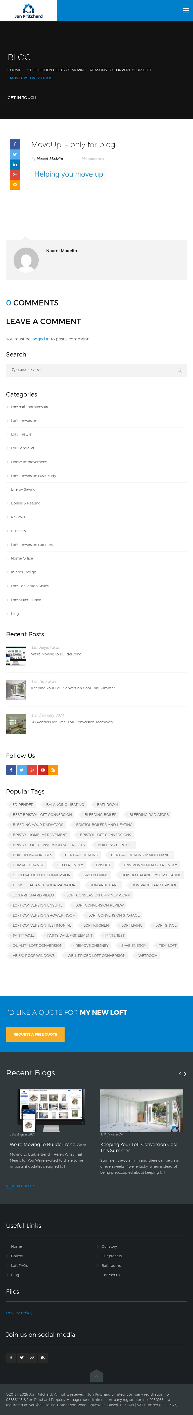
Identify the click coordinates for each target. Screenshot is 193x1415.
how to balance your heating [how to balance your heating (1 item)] (151, 875)
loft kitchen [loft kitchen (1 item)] (96, 925)
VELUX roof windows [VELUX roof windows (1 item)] (34, 955)
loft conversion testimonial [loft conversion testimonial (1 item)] (42, 925)
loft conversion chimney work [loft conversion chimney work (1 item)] (98, 895)
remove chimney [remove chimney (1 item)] (92, 945)
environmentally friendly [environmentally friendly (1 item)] (150, 865)
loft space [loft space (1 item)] (166, 925)
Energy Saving (23, 489)
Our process (112, 1256)
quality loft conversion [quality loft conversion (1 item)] (38, 945)
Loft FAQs (19, 1265)
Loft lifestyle (21, 434)
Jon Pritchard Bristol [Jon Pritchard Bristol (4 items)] (154, 885)
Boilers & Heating (25, 503)
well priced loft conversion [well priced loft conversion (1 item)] (97, 955)
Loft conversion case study (33, 476)
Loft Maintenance (26, 600)
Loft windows (22, 448)
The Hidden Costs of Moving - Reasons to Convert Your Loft (90, 70)
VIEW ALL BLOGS (20, 1186)
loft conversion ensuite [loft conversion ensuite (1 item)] (38, 905)
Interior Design (23, 572)
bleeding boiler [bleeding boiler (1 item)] (101, 814)
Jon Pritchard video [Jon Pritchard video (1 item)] (33, 895)
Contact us (111, 1275)
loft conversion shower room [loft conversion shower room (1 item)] (44, 915)
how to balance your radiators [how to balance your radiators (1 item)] (45, 885)
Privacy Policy (19, 1313)
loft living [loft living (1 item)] (132, 925)
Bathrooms (111, 1265)
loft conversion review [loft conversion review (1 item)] (99, 905)
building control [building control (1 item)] (115, 845)
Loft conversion (24, 420)
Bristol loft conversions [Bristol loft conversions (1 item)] (105, 835)
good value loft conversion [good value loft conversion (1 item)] (42, 875)
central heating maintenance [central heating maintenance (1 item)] (141, 855)
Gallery (17, 1256)
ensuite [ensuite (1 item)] (103, 865)
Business (18, 531)
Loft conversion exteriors (32, 544)
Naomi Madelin (50, 159)
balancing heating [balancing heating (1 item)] (65, 804)
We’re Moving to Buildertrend (56, 654)
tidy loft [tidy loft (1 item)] (168, 945)
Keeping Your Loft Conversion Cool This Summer (73, 688)
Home (15, 70)
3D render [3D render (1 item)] (23, 804)
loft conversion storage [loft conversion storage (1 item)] (114, 915)
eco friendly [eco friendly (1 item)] (70, 865)
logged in (40, 339)
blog (15, 613)
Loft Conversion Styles (30, 586)
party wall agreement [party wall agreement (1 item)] (69, 935)
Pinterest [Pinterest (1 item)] (115, 935)
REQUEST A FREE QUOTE (35, 1034)
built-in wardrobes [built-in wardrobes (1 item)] (32, 855)
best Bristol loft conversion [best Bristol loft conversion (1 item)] (42, 814)
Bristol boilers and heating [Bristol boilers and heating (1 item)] (104, 824)
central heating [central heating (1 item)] (81, 855)
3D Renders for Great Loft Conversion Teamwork (72, 722)
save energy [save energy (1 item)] (133, 945)
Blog (15, 1275)
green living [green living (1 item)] (96, 875)
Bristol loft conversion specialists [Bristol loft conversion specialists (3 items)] (49, 845)
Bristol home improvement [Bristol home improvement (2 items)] (40, 835)
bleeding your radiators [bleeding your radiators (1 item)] (38, 824)
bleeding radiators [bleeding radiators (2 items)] (149, 814)
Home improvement (28, 462)
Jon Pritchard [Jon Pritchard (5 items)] (104, 885)
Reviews (18, 517)
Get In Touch (22, 97)
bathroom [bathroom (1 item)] (107, 804)
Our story (109, 1246)
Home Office (22, 558)
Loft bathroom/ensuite (30, 407)
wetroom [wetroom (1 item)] (148, 955)
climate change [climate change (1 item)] (28, 865)
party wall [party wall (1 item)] (23, 935)
